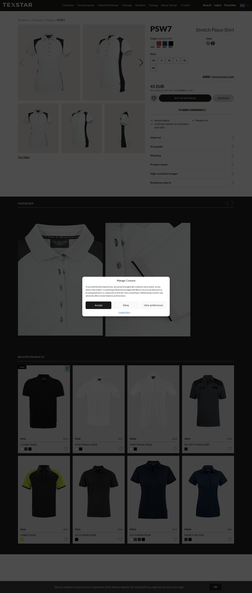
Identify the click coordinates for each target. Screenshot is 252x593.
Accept (98, 305)
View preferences (153, 305)
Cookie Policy (124, 312)
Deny (126, 305)
